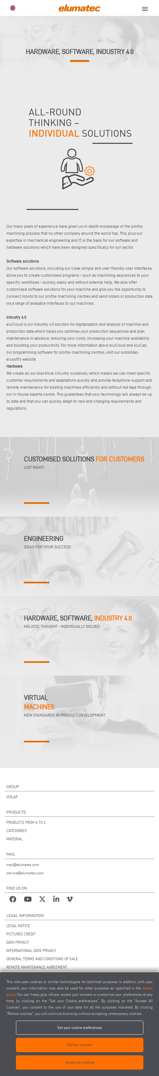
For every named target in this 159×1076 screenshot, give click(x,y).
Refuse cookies (79, 1045)
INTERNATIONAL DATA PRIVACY (31, 950)
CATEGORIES (16, 831)
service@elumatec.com (25, 873)
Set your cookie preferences (79, 1027)
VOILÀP (12, 797)
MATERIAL (14, 839)
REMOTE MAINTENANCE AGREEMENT (36, 967)
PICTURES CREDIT (21, 934)
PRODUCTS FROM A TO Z (26, 822)
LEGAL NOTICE (18, 926)
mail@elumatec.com (22, 865)
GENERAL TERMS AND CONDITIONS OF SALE (42, 959)
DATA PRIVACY (17, 942)
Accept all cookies (79, 1062)
